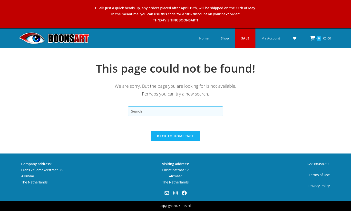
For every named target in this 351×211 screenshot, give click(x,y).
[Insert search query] (175, 111)
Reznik (187, 206)
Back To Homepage (175, 136)
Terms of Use (319, 175)
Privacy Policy (319, 185)
